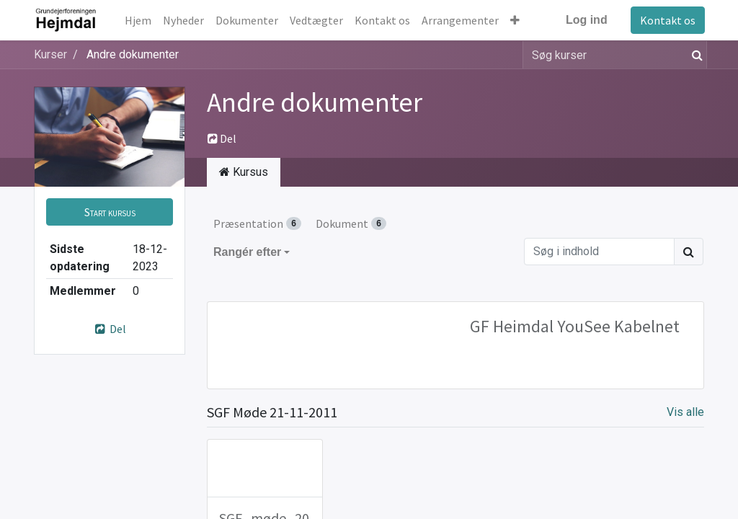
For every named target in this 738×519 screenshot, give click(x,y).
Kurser (50, 54)
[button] (515, 20)
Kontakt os (667, 20)
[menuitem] (139, 20)
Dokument (351, 223)
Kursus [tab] (243, 172)
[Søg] (694, 54)
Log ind (586, 20)
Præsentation (257, 223)
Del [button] (222, 138)
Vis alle (685, 412)
